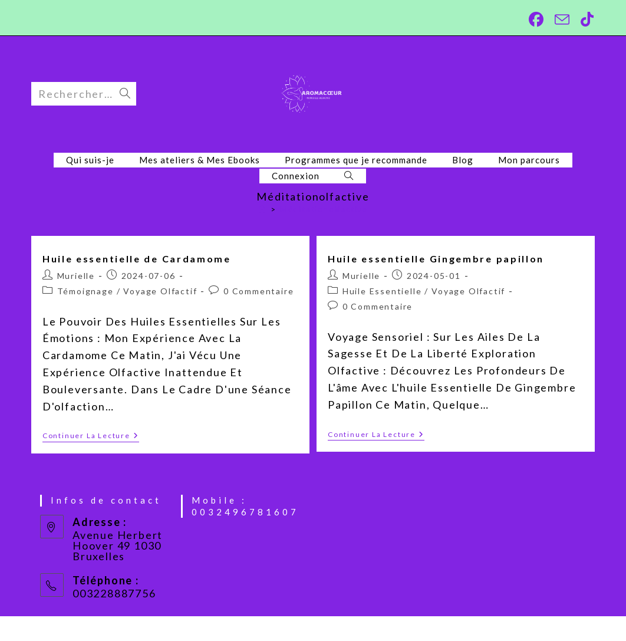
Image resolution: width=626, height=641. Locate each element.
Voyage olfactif (160, 291)
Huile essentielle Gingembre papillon (436, 258)
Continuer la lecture (90, 437)
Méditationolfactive (324, 209)
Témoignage (85, 291)
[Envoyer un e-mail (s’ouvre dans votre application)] (561, 19)
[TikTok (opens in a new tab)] (584, 19)
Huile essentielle (382, 291)
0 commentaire (258, 291)
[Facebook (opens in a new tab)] (535, 19)
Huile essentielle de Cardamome (136, 258)
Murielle (76, 276)
